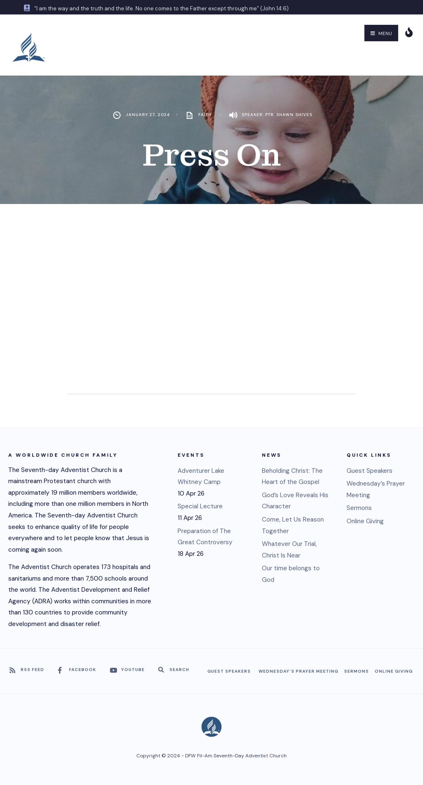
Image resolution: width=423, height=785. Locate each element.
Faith (205, 114)
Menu (381, 33)
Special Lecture (200, 506)
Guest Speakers (369, 471)
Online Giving (365, 521)
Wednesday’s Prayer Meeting (298, 671)
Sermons (359, 508)
